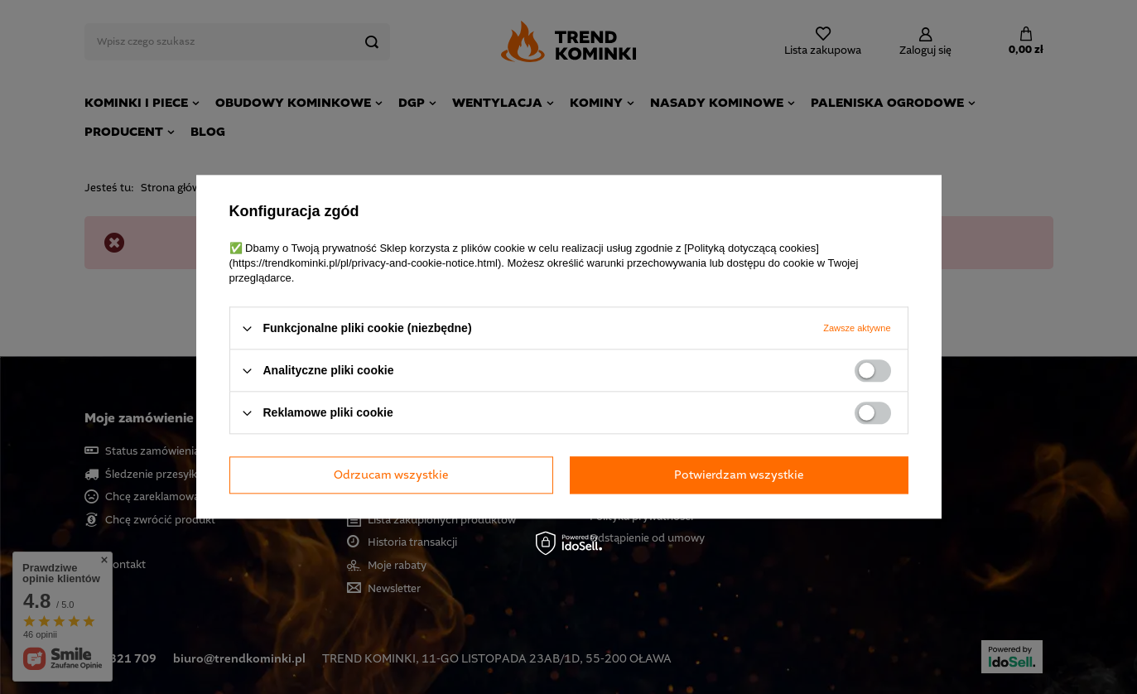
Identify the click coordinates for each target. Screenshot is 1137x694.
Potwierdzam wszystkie (738, 475)
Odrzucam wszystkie (391, 475)
